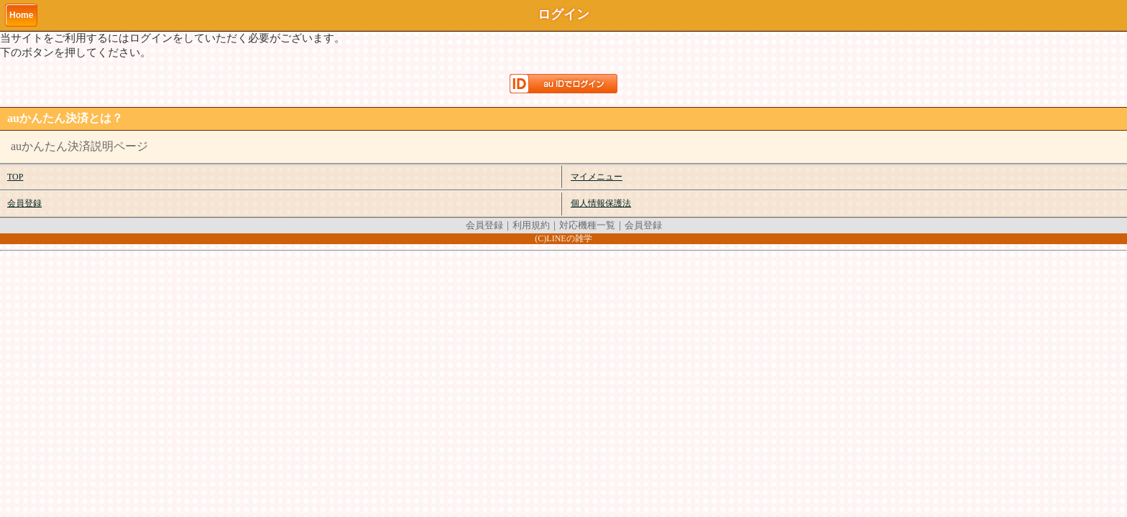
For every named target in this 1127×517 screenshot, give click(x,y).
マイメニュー (596, 177)
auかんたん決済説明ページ (79, 146)
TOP (15, 177)
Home (21, 15)
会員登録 (24, 203)
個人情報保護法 (601, 203)
